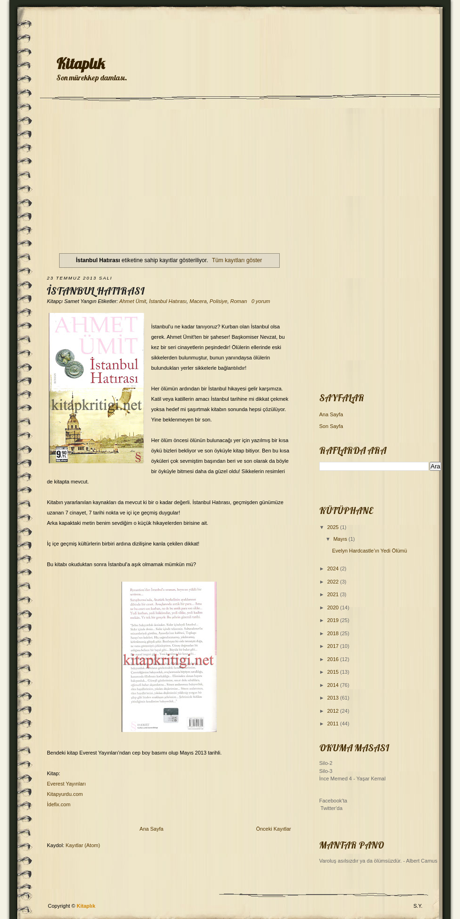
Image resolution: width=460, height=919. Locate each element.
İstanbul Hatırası (96, 291)
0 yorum (261, 301)
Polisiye (219, 301)
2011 (333, 723)
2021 (333, 594)
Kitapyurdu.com (65, 794)
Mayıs (340, 539)
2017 (333, 646)
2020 (333, 607)
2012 (333, 711)
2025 (333, 527)
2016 (333, 659)
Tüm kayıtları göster (237, 260)
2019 (333, 620)
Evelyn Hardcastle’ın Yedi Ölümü (369, 550)
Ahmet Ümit (132, 301)
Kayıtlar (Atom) (83, 845)
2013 (333, 698)
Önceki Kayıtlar (273, 829)
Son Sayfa (331, 426)
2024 (333, 568)
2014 (333, 685)
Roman (238, 301)
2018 (333, 633)
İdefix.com (58, 804)
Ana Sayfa (151, 829)
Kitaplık (80, 63)
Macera (198, 301)
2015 (333, 672)
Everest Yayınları (66, 784)
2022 (333, 581)
